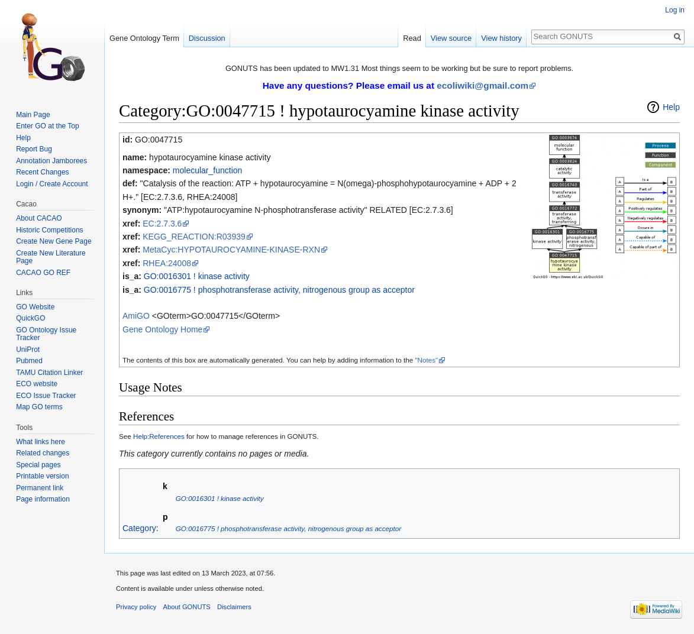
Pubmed (29, 361)
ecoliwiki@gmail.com (482, 85)
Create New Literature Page (50, 257)
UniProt (28, 349)
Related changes (42, 453)
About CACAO (39, 218)
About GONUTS (187, 606)
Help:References (159, 436)
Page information (43, 499)
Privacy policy (136, 606)
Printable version (42, 476)
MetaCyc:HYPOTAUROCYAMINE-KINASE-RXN (231, 249)
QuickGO (30, 318)
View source (451, 38)
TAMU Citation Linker (49, 372)
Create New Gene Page (53, 241)
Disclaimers (234, 606)
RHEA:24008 (167, 263)
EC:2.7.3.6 (162, 223)
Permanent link (39, 488)
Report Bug (34, 149)
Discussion (207, 38)
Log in (675, 10)
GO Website (35, 307)
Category (139, 528)
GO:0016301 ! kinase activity (197, 276)
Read (412, 38)
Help (671, 107)
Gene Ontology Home (162, 329)
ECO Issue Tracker (46, 396)
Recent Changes (42, 172)
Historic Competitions (49, 230)
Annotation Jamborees (51, 161)
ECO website (36, 384)
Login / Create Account (52, 184)
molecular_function (208, 170)
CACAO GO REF (43, 273)
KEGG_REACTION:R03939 (194, 236)
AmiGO (136, 316)
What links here (40, 442)
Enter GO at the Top (47, 126)
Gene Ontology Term (144, 38)
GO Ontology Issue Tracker (46, 334)
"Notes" (426, 360)
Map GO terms (39, 407)
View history (501, 38)
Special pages (38, 465)
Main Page (33, 115)
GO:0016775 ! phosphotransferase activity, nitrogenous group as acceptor (279, 290)
